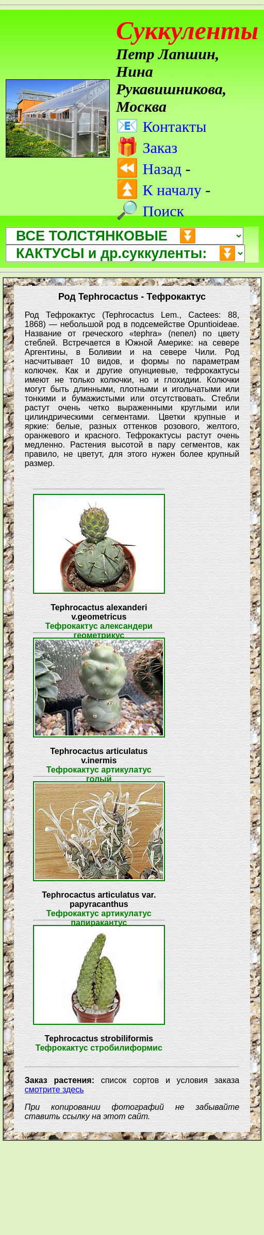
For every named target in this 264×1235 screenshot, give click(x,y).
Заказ (146, 147)
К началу (159, 189)
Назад (149, 168)
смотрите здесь (54, 1089)
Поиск (150, 210)
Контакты (161, 126)
